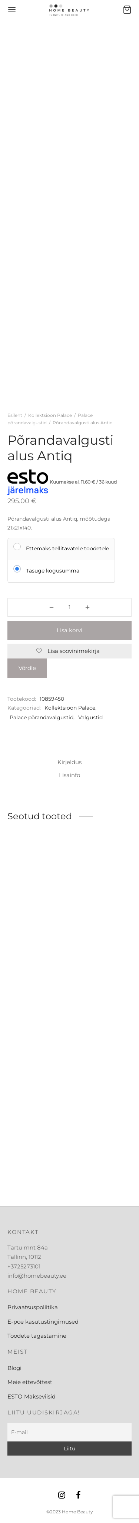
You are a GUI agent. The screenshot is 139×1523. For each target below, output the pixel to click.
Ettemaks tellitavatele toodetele (67, 548)
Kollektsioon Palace (50, 415)
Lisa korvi (69, 630)
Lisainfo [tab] (69, 775)
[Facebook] (79, 1495)
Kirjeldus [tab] (69, 762)
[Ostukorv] (127, 9)
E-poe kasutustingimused (43, 1321)
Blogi (14, 1367)
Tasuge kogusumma (52, 570)
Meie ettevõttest (29, 1382)
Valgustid (90, 717)
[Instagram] (61, 1495)
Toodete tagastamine (36, 1335)
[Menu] (11, 9)
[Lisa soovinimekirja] (69, 651)
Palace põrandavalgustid (41, 717)
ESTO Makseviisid (31, 1396)
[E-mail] (69, 1432)
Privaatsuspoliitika (32, 1307)
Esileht (14, 415)
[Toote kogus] (69, 607)
